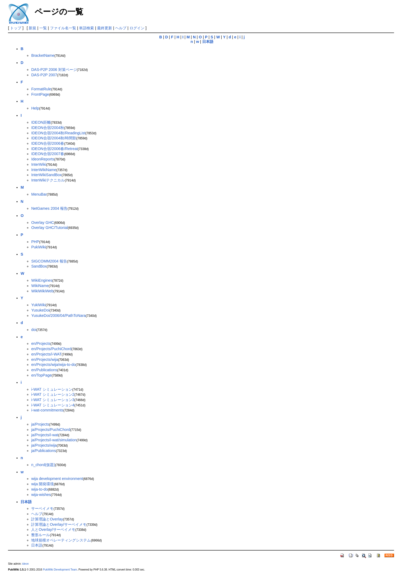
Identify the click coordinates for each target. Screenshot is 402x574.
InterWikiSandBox (46, 175)
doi (33, 330)
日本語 (36, 545)
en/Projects (40, 343)
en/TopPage (41, 375)
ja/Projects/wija (44, 445)
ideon (25, 563)
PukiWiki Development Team (60, 569)
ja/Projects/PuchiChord (50, 429)
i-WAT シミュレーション (51, 389)
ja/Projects (40, 424)
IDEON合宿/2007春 (47, 154)
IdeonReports (42, 159)
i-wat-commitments (47, 410)
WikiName (40, 286)
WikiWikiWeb (42, 291)
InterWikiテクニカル (48, 180)
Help (35, 108)
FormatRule (41, 89)
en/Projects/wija (44, 359)
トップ (15, 28)
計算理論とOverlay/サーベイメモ (58, 524)
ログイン (137, 28)
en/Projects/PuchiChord (51, 349)
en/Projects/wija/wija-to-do (53, 364)
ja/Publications (43, 450)
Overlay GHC (42, 222)
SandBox (39, 266)
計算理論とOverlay (47, 519)
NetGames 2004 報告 (49, 208)
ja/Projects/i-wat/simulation (53, 440)
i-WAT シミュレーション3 (52, 400)
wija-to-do (39, 489)
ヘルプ (120, 28)
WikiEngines (41, 280)
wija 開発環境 (42, 484)
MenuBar (39, 194)
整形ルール (40, 535)
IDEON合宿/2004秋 (47, 128)
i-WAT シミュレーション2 (52, 394)
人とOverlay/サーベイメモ (53, 529)
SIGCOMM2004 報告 (49, 261)
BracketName (42, 55)
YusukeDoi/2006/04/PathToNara (58, 315)
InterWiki (38, 164)
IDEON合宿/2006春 (47, 143)
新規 (32, 28)
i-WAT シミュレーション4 (52, 405)
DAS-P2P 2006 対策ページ (54, 69)
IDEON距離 (41, 122)
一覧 (43, 28)
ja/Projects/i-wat (44, 435)
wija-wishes (41, 494)
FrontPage (40, 94)
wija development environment (57, 478)
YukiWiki (38, 305)
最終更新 (104, 28)
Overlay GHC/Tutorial (49, 227)
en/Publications (44, 370)
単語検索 (86, 28)
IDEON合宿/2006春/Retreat (54, 149)
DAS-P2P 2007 (44, 75)
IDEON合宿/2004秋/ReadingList (58, 133)
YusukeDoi (40, 310)
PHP (35, 242)
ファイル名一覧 (63, 28)
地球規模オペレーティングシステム (61, 540)
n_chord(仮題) (43, 465)
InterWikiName (43, 170)
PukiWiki (38, 247)
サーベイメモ (42, 508)
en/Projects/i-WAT (46, 354)
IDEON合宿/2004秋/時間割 (53, 138)
